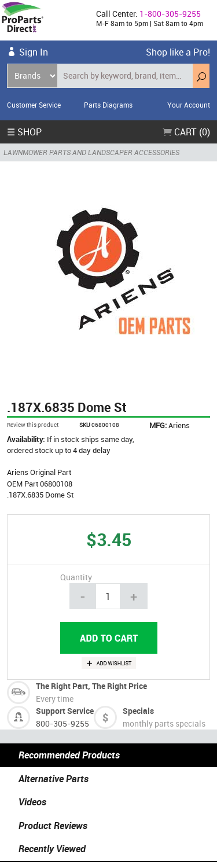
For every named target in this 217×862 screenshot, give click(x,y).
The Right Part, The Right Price (91, 685)
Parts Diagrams (108, 104)
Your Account (188, 104)
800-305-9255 (62, 723)
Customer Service (34, 104)
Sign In (33, 52)
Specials (138, 710)
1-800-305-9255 (170, 13)
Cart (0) (186, 132)
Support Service (65, 710)
